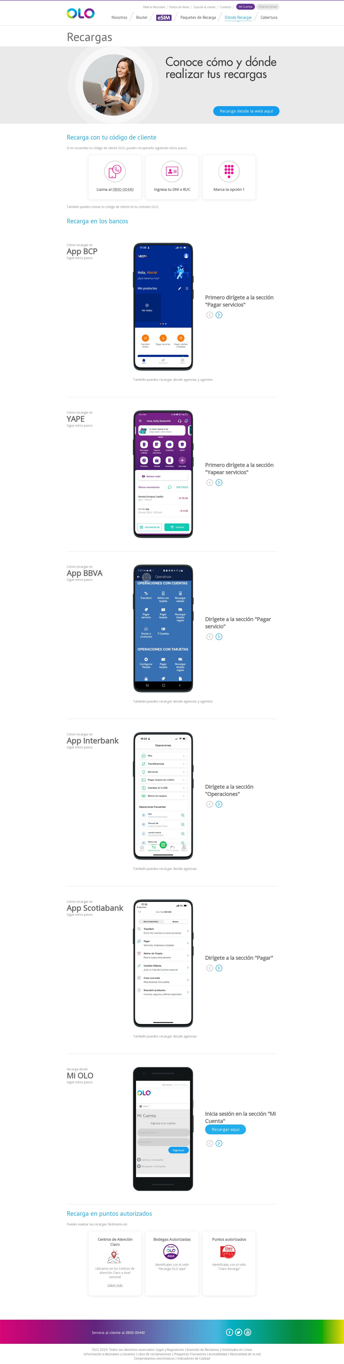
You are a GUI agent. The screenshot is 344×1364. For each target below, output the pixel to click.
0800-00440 (123, 189)
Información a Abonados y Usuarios (109, 1354)
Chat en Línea (268, 7)
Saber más (115, 1285)
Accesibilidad (218, 1354)
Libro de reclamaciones (154, 1354)
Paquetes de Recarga (198, 17)
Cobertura (269, 17)
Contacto (225, 7)
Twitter (238, 1332)
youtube (247, 1332)
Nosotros (119, 17)
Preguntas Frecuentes (190, 1354)
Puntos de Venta (179, 7)
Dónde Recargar (238, 17)
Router (141, 17)
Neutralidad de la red (245, 1354)
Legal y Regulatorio (170, 1349)
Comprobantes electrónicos (154, 1358)
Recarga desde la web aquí (246, 111)
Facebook (229, 1332)
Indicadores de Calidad (193, 1358)
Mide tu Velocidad (154, 7)
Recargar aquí (225, 1129)
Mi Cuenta (245, 7)
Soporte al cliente (204, 7)
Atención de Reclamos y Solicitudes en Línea (219, 1349)
